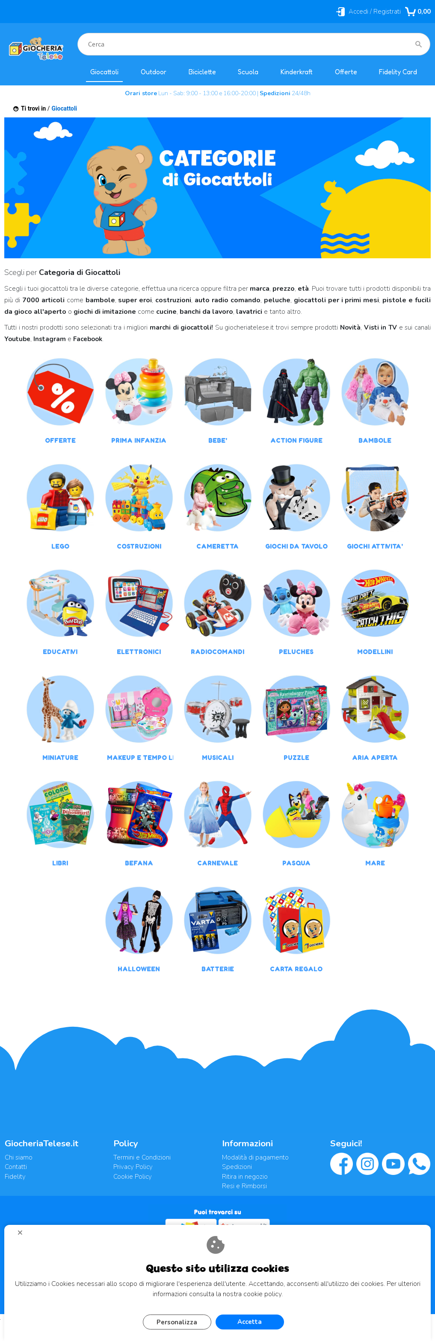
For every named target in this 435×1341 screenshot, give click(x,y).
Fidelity (15, 1176)
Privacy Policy (133, 1167)
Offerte (346, 72)
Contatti (16, 1167)
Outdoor (153, 72)
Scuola (248, 72)
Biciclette (202, 72)
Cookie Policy (132, 1176)
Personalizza (177, 1322)
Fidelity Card (398, 72)
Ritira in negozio (245, 1176)
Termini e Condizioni (142, 1157)
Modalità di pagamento (255, 1157)
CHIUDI (23, 1235)
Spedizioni (237, 1167)
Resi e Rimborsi (244, 1186)
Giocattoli (104, 72)
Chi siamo (19, 1157)
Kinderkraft (297, 72)
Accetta (249, 1322)
